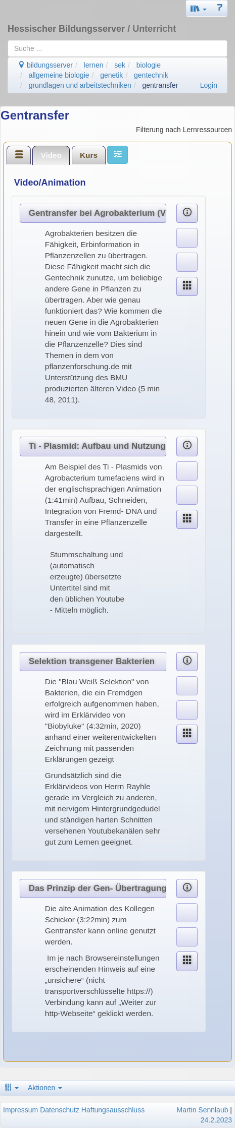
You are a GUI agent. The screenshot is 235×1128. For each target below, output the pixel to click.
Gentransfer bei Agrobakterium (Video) (97, 213)
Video (51, 155)
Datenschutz (59, 1110)
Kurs (89, 155)
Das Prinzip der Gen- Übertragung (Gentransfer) (97, 888)
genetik (111, 75)
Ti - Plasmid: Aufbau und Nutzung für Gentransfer (97, 446)
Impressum (20, 1110)
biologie (148, 65)
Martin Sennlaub (202, 1110)
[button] (198, 8)
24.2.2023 (216, 1120)
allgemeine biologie (59, 75)
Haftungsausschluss (113, 1110)
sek (119, 65)
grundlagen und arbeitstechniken (80, 85)
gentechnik (151, 75)
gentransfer (160, 85)
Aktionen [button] (45, 1088)
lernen (94, 65)
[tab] (19, 155)
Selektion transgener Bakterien (92, 661)
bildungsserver (45, 65)
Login (208, 85)
